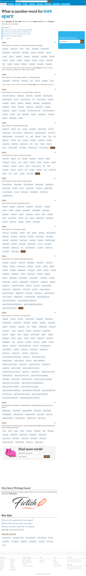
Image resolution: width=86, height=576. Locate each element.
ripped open (39, 442)
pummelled (22, 278)
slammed (22, 263)
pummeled (33, 278)
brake (28, 49)
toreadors (24, 541)
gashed (24, 159)
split (31, 136)
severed (5, 114)
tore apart (30, 456)
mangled (48, 64)
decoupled (14, 240)
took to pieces (49, 293)
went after (6, 379)
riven (36, 144)
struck (22, 188)
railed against (7, 349)
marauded (45, 210)
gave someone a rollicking (11, 390)
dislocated (12, 118)
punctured (52, 170)
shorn (16, 173)
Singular (12, 566)
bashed (5, 266)
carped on (6, 368)
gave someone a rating (21, 394)
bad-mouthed (46, 286)
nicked (53, 162)
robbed (18, 210)
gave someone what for (40, 394)
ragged (12, 334)
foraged (20, 222)
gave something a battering (33, 304)
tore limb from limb (9, 96)
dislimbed (25, 114)
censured (12, 327)
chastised (21, 327)
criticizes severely (18, 286)
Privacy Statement (57, 566)
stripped (50, 214)
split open (16, 438)
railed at (16, 349)
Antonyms (11, 4)
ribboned (5, 140)
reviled (45, 266)
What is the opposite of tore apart (17, 520)
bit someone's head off (10, 398)
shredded (32, 129)
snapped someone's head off (29, 398)
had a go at (38, 293)
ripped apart (42, 129)
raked (19, 334)
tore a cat (50, 541)
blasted (12, 266)
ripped (13, 129)
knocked (30, 266)
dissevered (23, 144)
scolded (13, 319)
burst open (24, 438)
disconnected (50, 233)
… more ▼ (8, 38)
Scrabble (24, 564)
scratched (6, 162)
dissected (29, 96)
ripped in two (28, 133)
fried (13, 342)
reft (26, 218)
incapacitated (46, 103)
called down (35, 372)
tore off (50, 129)
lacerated (36, 103)
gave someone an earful (11, 387)
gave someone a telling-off (31, 390)
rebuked (5, 319)
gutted (32, 218)
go (82, 41)
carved (21, 166)
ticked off (25, 349)
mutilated (38, 96)
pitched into (6, 289)
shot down (26, 289)
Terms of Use (56, 564)
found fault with (30, 297)
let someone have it (38, 357)
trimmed (28, 342)
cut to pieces (41, 99)
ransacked (38, 207)
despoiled (29, 207)
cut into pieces (25, 99)
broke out (29, 442)
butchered (6, 111)
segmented (49, 184)
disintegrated (7, 414)
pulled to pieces (8, 418)
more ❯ (53, 147)
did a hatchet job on (9, 300)
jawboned (40, 338)
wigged (50, 334)
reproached (17, 323)
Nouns (1, 567)
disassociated (50, 240)
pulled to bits (31, 418)
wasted (5, 222)
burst (4, 431)
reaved (20, 218)
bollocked (6, 338)
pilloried (38, 266)
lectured (5, 334)
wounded (49, 60)
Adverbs (12, 562)
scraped (46, 162)
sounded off (46, 364)
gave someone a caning (31, 368)
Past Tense (12, 567)
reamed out (34, 353)
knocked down (7, 196)
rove (49, 136)
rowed (26, 338)
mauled (34, 60)
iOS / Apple (42, 560)
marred (33, 52)
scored (20, 170)
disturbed (25, 81)
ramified (14, 244)
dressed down (45, 346)
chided (34, 327)
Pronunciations (66, 4)
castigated (14, 274)
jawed (20, 338)
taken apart (15, 251)
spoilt (11, 56)
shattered (37, 431)
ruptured (5, 435)
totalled (5, 60)
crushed (19, 60)
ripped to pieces (40, 133)
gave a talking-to (39, 360)
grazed (13, 162)
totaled (12, 60)
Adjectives (12, 560)
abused (14, 282)
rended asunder (8, 442)
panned (46, 270)
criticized (49, 263)
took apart (48, 244)
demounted (6, 188)
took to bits (41, 418)
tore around (6, 538)
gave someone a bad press (27, 300)
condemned (21, 266)
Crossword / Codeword (27, 566)
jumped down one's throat (11, 372)
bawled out (33, 349)
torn (31, 144)
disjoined (6, 236)
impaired (41, 52)
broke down (30, 188)
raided (11, 210)
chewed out (43, 349)
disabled (28, 103)
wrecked (5, 49)
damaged (25, 52)
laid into (28, 286)
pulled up (13, 346)
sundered (51, 114)
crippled (27, 60)
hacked (14, 111)
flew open (34, 438)
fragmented (16, 52)
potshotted (12, 278)
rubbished (43, 278)
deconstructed (18, 414)
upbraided (26, 323)
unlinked (5, 240)
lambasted (30, 263)
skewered (6, 274)
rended (12, 114)
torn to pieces (43, 148)
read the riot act (34, 364)
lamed (13, 107)
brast (10, 431)
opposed (20, 342)
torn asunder (13, 148)
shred (4, 148)
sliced (39, 162)
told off (51, 342)
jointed (33, 114)
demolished (45, 49)
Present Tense (13, 569)
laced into (26, 357)
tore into (35, 289)
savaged (5, 263)
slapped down (7, 360)
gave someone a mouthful (43, 379)
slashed (33, 140)
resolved (32, 240)
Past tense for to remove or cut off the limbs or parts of (17, 34)
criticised (39, 263)
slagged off (19, 293)
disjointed (20, 96)
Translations (40, 4)
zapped (44, 342)
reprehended (35, 334)
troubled (44, 81)
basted (5, 327)
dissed (23, 274)
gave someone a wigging (39, 375)
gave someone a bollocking (12, 357)
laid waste (36, 222)
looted (5, 210)
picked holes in (45, 289)
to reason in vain (18, 538)
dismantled (6, 52)
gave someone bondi (10, 308)
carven (22, 173)
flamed (5, 278)
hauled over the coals (10, 364)
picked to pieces (8, 293)
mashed (32, 64)
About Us (55, 562)
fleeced (28, 222)
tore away (6, 541)
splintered (14, 435)
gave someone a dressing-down (32, 383)
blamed (28, 331)
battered (24, 64)
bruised (16, 64)
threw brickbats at (43, 297)
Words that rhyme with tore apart (17, 523)
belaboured (23, 282)
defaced (27, 56)
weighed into (18, 297)
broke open (42, 435)
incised (13, 170)
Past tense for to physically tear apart (12, 36)
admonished (29, 319)
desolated (49, 218)
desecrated (40, 218)
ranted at (25, 353)
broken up (48, 248)
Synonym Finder (16, 530)
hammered (31, 274)
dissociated (40, 236)
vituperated (6, 282)
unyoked (40, 240)
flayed (39, 270)
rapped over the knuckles (11, 383)
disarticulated (47, 96)
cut (34, 99)
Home (54, 560)
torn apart (22, 111)
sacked (5, 207)
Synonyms (3, 4)
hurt (31, 81)
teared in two (32, 148)
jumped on (6, 286)
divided (49, 140)
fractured (51, 431)
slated (52, 266)
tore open (43, 438)
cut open (5, 170)
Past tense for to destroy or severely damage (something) (17, 29)
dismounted (39, 184)
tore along (14, 541)
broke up (39, 188)
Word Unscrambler (26, 560)
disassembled (28, 184)
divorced (31, 236)
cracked (29, 431)
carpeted (43, 323)
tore (4, 64)
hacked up (29, 107)
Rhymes (25, 4)
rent (18, 114)
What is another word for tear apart (18, 527)
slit (55, 136)
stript (4, 218)
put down (37, 286)
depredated (36, 210)
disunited (14, 236)
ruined (5, 56)
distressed (15, 81)
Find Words (48, 4)
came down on (7, 375)
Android (41, 562)
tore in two (51, 133)
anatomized (42, 114)
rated (13, 331)
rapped (25, 334)
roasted (53, 270)
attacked (13, 263)
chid (28, 327)
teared (10, 64)
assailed (39, 274)
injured (48, 52)
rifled (43, 214)
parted (21, 118)
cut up (16, 99)
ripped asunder (8, 136)
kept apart (6, 248)
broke (21, 49)
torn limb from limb (34, 111)
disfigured (35, 56)
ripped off (6, 129)
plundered (20, 207)
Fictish (37, 492)
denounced (49, 319)
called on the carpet (48, 372)
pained (37, 81)
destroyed (14, 49)
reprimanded (7, 323)
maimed (50, 99)
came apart (6, 438)
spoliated (6, 214)
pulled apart (6, 133)
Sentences (32, 4)
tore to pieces (17, 133)
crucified (13, 270)
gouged (39, 170)
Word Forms (56, 4)
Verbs (1, 569)
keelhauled (46, 331)
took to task (15, 379)
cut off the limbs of (48, 111)
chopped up (34, 192)
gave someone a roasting (29, 387)
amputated (39, 107)
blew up (28, 360)
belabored (34, 282)
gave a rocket (16, 368)
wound (41, 60)
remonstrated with (25, 346)
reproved (21, 331)
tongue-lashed (19, 360)
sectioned (22, 244)
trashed (52, 56)
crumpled (40, 64)
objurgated (6, 342)
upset (52, 81)
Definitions (18, 4)
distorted (21, 107)
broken (49, 144)
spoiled (18, 56)
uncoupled (49, 236)
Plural (11, 564)
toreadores (32, 541)
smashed (44, 56)
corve (27, 166)
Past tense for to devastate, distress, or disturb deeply (16, 32)
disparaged (21, 270)
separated (35, 49)
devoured (13, 222)
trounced (36, 342)
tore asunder (19, 136)
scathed (52, 278)
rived (44, 136)
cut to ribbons (36, 166)
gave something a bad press (12, 304)
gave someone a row (22, 375)
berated (20, 319)
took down (24, 192)
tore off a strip (7, 394)
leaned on (25, 372)
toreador (41, 541)
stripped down (30, 414)
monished (49, 338)
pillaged (12, 207)
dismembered (7, 99)
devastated (6, 81)
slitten (42, 144)
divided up (44, 192)
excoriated (31, 270)
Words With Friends (27, 562)
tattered (37, 136)
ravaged (47, 107)
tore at (50, 538)
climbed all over (27, 379)
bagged (47, 274)
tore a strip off (30, 538)
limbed (5, 118)
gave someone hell (48, 390)
